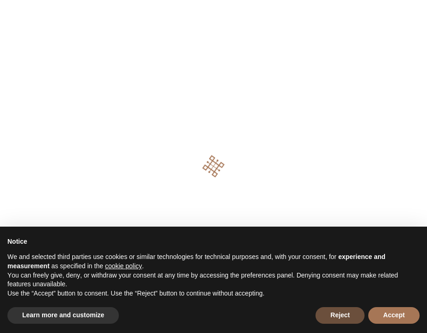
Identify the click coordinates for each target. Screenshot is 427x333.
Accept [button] (394, 315)
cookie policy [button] (123, 266)
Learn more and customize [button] (63, 315)
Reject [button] (340, 315)
